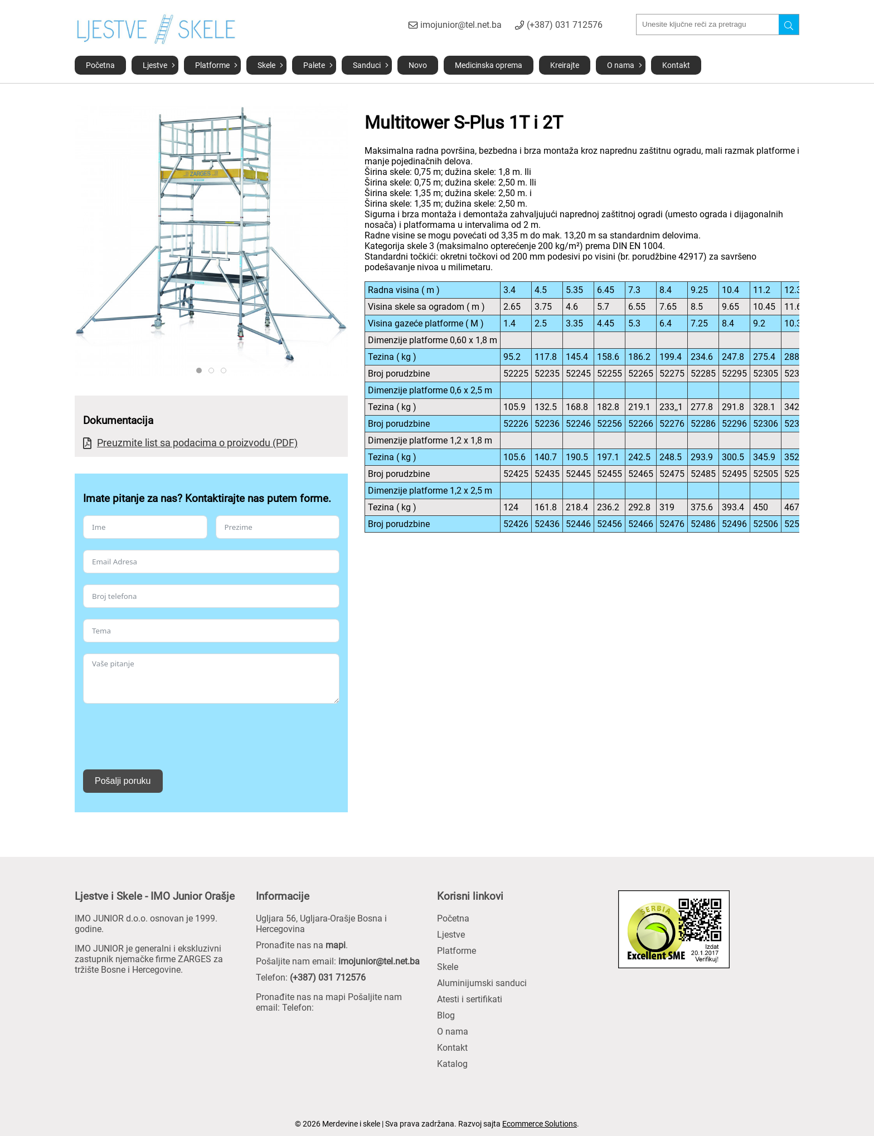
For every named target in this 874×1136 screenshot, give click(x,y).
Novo (418, 65)
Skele (266, 65)
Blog (446, 1015)
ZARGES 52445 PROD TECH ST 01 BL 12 (201, 370)
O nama (620, 65)
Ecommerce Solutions (539, 1123)
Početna (100, 65)
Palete (314, 65)
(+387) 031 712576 (565, 24)
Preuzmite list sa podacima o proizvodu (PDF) (197, 442)
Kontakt (676, 65)
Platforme (212, 65)
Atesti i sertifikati (469, 999)
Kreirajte (564, 65)
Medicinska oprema (488, 65)
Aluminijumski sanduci (482, 983)
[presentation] (168, 736)
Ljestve (155, 65)
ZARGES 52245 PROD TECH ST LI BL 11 (213, 370)
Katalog (452, 1064)
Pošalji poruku (123, 781)
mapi (336, 945)
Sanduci (367, 65)
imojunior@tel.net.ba (461, 24)
